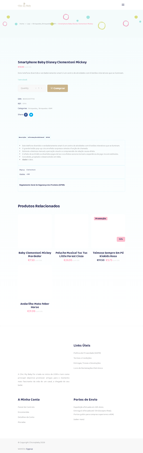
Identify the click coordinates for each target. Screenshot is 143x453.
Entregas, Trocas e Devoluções (87, 363)
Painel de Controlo (26, 407)
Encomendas (23, 412)
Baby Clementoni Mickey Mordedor (35, 255)
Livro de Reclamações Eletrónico (88, 368)
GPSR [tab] (48, 137)
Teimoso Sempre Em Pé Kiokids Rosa (108, 255)
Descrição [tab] (22, 137)
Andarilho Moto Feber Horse (34, 306)
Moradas (22, 422)
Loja (28, 24)
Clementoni (30, 169)
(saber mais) (79, 419)
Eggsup (29, 449)
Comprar (59, 88)
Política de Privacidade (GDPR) (87, 353)
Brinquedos (37, 24)
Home (22, 24)
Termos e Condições (83, 358)
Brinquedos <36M (49, 24)
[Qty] (38, 88)
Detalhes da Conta (26, 417)
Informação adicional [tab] (36, 137)
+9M (28, 174)
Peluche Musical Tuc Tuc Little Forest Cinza (72, 255)
